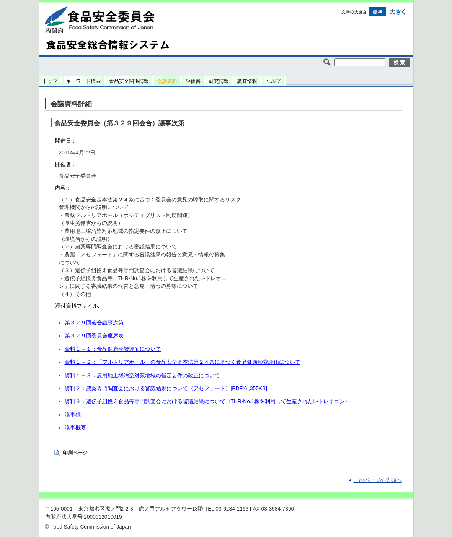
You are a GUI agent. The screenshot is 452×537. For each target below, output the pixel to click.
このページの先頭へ (378, 480)
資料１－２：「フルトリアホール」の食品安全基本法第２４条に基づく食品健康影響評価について (182, 362)
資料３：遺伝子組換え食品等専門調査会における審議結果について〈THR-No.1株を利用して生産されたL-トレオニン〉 (207, 401)
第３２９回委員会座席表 (94, 336)
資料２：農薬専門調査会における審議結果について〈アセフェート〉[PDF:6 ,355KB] (166, 388)
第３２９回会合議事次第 (94, 323)
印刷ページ (75, 453)
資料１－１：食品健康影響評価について (113, 349)
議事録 (73, 415)
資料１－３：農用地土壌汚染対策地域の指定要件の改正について (142, 375)
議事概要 (75, 428)
